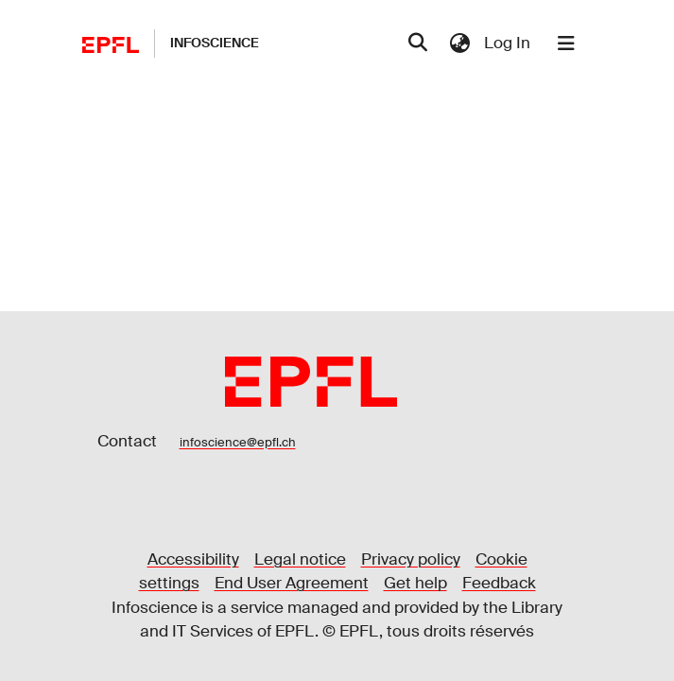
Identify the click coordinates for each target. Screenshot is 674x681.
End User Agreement (292, 582)
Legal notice (300, 559)
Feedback (499, 582)
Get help (415, 582)
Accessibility (193, 559)
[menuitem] (460, 43)
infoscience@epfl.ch (238, 442)
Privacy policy (410, 559)
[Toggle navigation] (566, 43)
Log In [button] (508, 42)
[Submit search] (418, 43)
